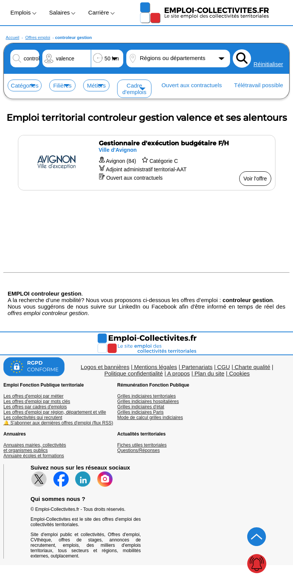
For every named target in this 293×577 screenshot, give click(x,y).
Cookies (239, 373)
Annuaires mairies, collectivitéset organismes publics (34, 447)
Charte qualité (252, 367)
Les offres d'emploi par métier (33, 396)
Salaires (62, 12)
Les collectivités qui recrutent (32, 417)
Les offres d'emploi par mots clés (36, 401)
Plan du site (209, 373)
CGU (223, 367)
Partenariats (197, 367)
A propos (178, 373)
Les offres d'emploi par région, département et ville (54, 412)
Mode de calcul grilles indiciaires (150, 417)
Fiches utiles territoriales (141, 445)
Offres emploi (37, 37)
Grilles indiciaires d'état (140, 407)
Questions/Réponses (138, 450)
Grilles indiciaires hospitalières (148, 401)
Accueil (12, 37)
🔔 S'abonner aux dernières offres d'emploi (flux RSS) (58, 423)
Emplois (23, 12)
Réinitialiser (268, 64)
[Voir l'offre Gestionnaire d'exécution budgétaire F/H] (146, 162)
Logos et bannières (105, 367)
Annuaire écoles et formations (33, 455)
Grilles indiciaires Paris (140, 412)
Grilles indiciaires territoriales (146, 396)
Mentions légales (155, 367)
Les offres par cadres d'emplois (35, 407)
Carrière (101, 12)
